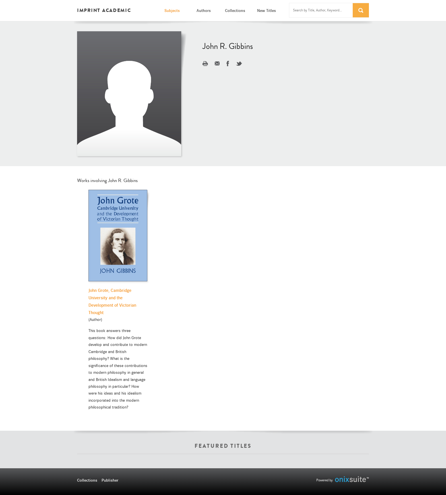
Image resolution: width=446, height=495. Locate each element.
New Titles (266, 10)
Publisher (110, 480)
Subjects (172, 10)
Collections (235, 10)
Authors (204, 10)
